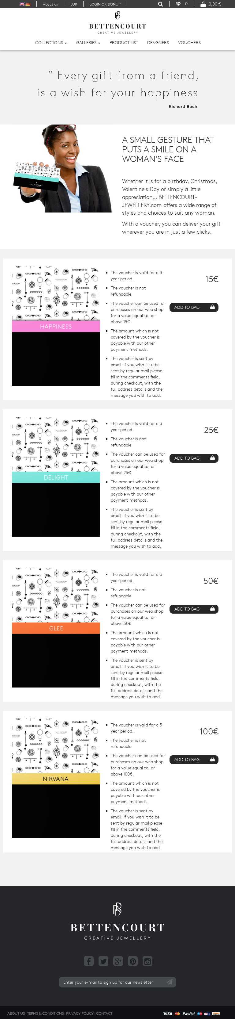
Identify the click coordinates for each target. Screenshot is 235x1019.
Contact (104, 1013)
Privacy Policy (80, 1013)
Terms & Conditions (45, 1013)
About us (50, 4)
